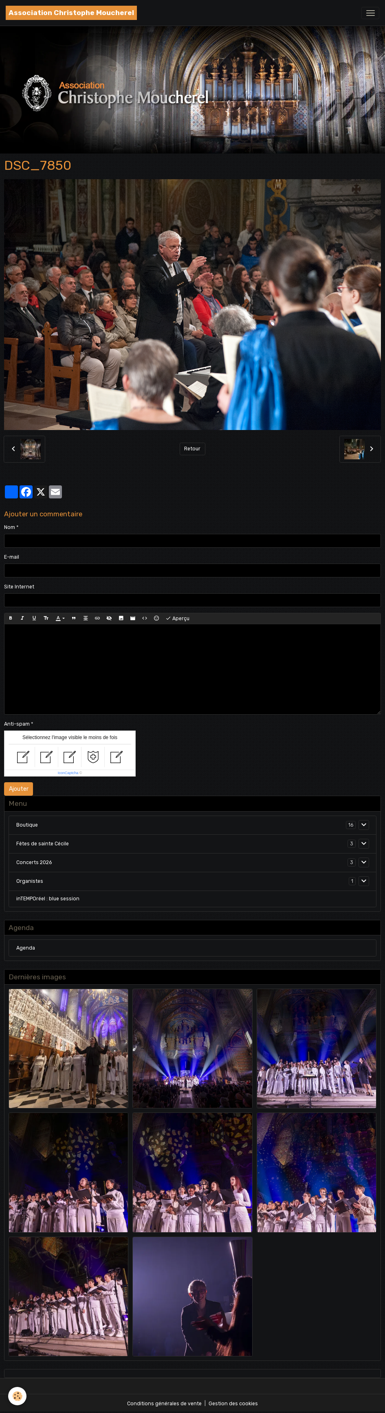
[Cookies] (17, 1396)
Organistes (29, 881)
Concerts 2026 (34, 862)
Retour (192, 449)
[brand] (71, 13)
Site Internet (19, 587)
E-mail (11, 557)
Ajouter (19, 788)
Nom (9, 527)
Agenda (25, 948)
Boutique (27, 825)
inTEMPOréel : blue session (47, 899)
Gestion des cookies (233, 1403)
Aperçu (177, 618)
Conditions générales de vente (164, 1403)
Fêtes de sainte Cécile (42, 844)
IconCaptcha (68, 773)
